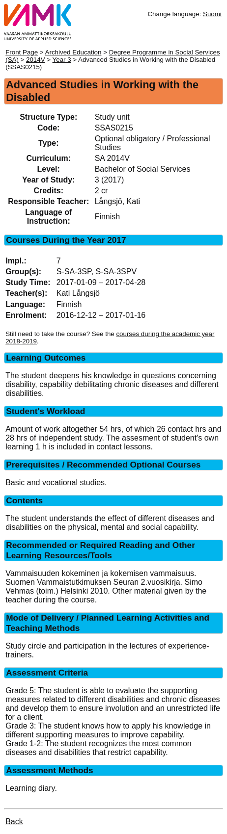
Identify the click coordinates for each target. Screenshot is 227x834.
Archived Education (73, 52)
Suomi (212, 14)
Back (14, 821)
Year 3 (62, 59)
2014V (35, 59)
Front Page (21, 52)
